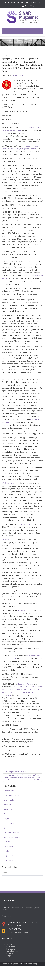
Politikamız (7, 842)
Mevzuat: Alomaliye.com (10, 964)
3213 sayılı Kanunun (9, 483)
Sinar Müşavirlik (18, 75)
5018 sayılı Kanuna (26, 524)
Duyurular (7, 804)
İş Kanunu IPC (9, 823)
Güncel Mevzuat (10, 951)
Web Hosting (32, 964)
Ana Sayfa (8, 944)
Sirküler (6, 851)
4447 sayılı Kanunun (25, 610)
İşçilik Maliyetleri (9, 828)
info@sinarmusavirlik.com (31, 2)
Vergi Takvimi (8, 860)
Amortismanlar (9, 791)
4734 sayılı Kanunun (9, 540)
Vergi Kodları (8, 855)
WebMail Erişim (29, 6)
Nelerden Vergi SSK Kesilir (13, 837)
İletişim (6, 818)
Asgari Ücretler (9, 800)
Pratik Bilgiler (8, 846)
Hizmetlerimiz (8, 814)
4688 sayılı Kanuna (25, 684)
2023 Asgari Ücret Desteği (14, 772)
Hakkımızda (8, 809)
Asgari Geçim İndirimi (11, 795)
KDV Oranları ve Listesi (12, 832)
